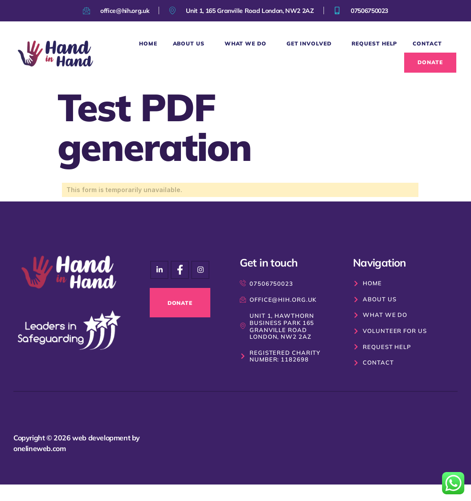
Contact (427, 43)
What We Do (248, 43)
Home (148, 43)
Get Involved (311, 43)
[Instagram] (159, 270)
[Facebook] (200, 270)
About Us (191, 43)
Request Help (374, 43)
